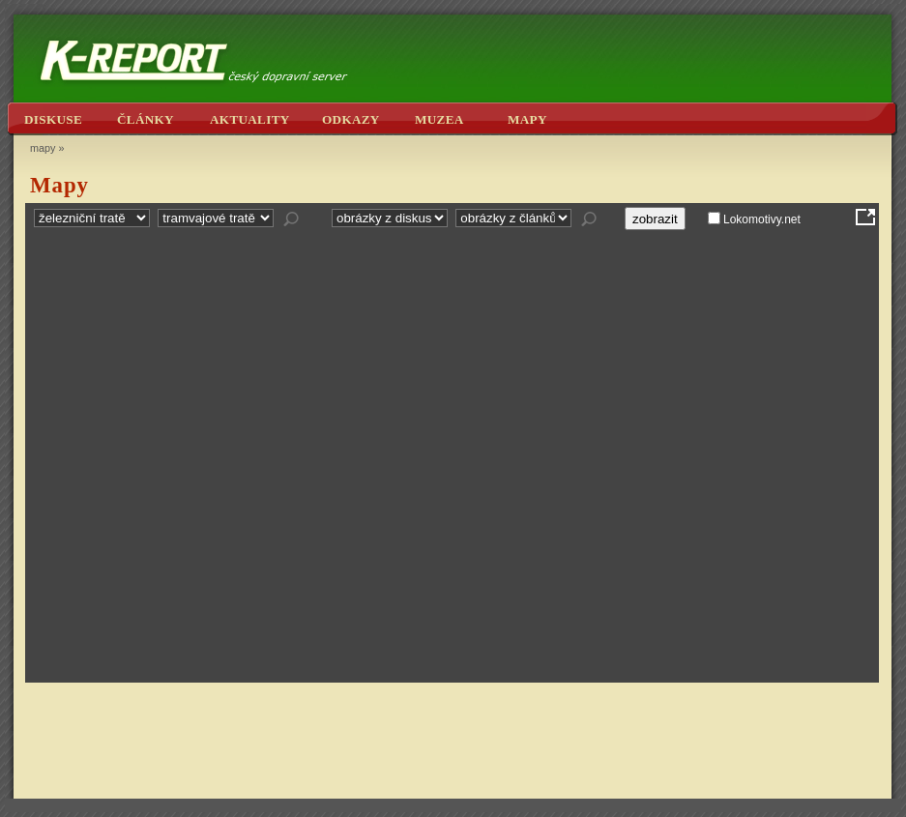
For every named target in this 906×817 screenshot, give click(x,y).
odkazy (351, 119)
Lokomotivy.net (762, 219)
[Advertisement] (452, 739)
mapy (527, 119)
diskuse (53, 119)
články (145, 119)
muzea (439, 119)
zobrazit (655, 219)
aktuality (250, 119)
